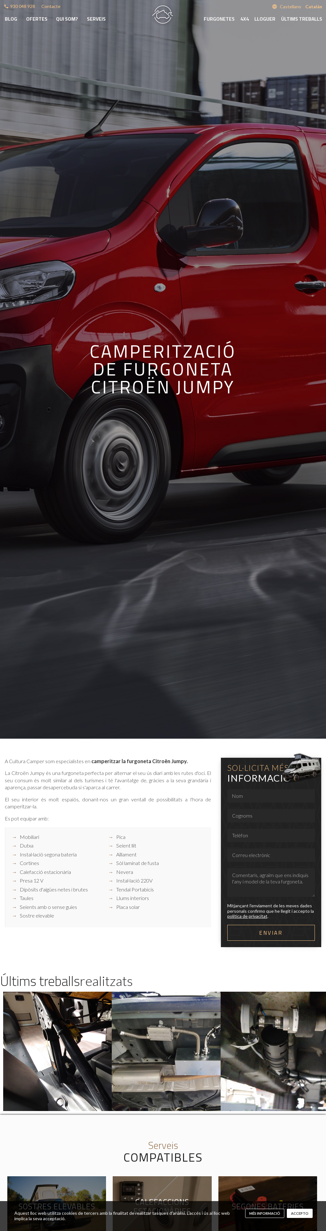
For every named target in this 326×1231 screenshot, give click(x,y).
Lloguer (264, 19)
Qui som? (67, 19)
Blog (11, 19)
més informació (264, 1213)
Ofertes (36, 19)
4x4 (244, 19)
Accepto (299, 1213)
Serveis (96, 19)
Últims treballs (301, 19)
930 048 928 (22, 6)
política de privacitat (247, 916)
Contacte (50, 6)
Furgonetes (219, 19)
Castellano (290, 6)
